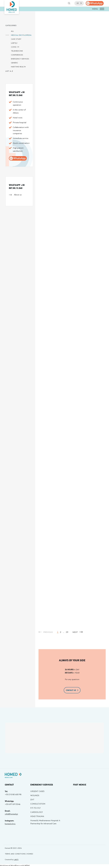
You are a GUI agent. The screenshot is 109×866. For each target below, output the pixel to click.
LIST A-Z (9, 71)
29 (67, 632)
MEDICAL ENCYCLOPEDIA (21, 35)
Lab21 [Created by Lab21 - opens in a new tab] (16, 859)
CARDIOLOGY (36, 812)
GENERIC (14, 63)
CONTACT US (72, 690)
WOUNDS (34, 795)
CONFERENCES (17, 55)
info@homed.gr (11, 814)
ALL (12, 31)
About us (18, 195)
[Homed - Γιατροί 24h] (13, 776)
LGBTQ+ (14, 43)
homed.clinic (10, 824)
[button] (54, 9)
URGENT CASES (37, 791)
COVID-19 (15, 47)
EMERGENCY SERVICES (20, 59)
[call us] (95, 3)
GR (79, 3)
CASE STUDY (16, 39)
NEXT (78, 632)
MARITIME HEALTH (18, 67)
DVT (32, 800)
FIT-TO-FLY (35, 808)
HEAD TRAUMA (37, 816)
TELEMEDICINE (17, 51)
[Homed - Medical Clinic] (11, 7)
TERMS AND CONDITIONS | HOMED (19, 854)
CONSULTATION (37, 804)
